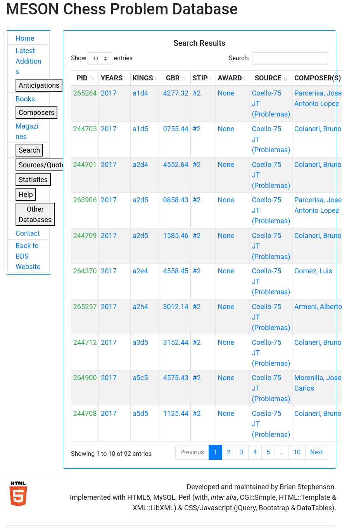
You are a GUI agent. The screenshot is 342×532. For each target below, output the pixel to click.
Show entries (102, 58)
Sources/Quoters (45, 165)
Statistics (33, 180)
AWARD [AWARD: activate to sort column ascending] (230, 78)
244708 (85, 413)
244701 (85, 164)
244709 (85, 235)
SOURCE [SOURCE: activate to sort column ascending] (268, 78)
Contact (28, 233)
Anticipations (39, 85)
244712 (85, 342)
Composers (36, 112)
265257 (85, 307)
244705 (85, 129)
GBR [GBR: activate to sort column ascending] (173, 78)
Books (25, 99)
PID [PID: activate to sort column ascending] (82, 78)
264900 (85, 378)
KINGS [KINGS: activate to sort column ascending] (143, 78)
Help (26, 194)
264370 (85, 271)
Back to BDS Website (28, 256)
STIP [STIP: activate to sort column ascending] (199, 78)
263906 (85, 200)
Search (29, 150)
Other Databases (35, 214)
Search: (278, 58)
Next (316, 452)
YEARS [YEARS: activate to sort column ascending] (112, 78)
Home (25, 38)
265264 (85, 93)
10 (297, 452)
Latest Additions (28, 61)
